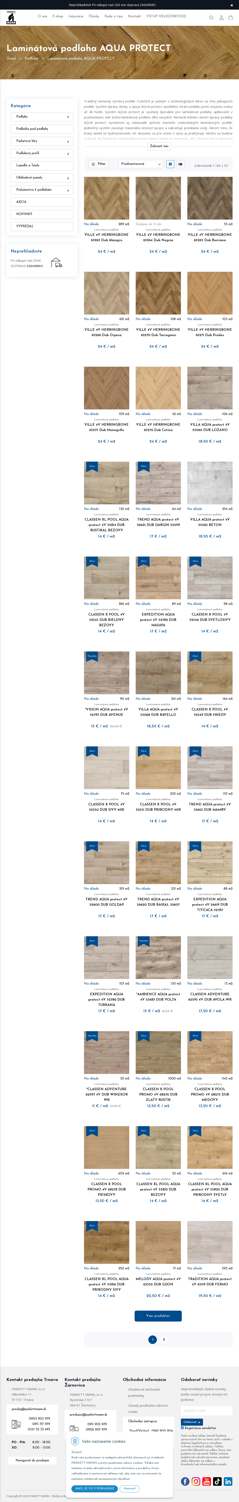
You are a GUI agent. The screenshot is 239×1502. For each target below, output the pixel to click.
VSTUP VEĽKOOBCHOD (166, 16)
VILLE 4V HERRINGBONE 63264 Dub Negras (158, 234)
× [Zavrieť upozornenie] (231, 4)
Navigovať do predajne (32, 1460)
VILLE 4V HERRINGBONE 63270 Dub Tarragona (158, 329)
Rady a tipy (114, 16)
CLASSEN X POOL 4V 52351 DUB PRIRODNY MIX (158, 804)
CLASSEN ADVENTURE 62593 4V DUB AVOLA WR (210, 994)
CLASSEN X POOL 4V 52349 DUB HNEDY (210, 709)
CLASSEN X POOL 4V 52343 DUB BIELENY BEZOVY (106, 617)
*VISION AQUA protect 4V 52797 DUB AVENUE (106, 709)
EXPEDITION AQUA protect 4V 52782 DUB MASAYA (158, 617)
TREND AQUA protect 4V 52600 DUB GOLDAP (106, 899)
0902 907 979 (96, 1429)
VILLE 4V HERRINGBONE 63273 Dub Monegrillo (106, 424)
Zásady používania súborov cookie (148, 1408)
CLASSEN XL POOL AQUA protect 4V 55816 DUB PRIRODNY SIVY (106, 1281)
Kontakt (134, 16)
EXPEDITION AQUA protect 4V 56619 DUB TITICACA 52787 (210, 902)
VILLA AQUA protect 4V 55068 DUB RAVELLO (158, 709)
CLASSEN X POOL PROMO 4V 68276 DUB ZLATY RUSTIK (158, 1091)
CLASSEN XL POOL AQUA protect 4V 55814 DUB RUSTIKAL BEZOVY (106, 522)
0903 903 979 (39, 1419)
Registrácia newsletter (200, 1428)
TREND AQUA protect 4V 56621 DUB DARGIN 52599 (158, 519)
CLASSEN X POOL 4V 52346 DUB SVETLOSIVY (210, 614)
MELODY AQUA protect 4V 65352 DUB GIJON (158, 1278)
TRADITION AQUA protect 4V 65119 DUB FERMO (210, 1278)
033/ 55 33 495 (39, 1429)
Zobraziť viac (159, 146)
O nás (42, 16)
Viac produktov (158, 1316)
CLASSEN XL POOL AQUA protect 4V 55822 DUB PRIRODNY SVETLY (210, 1186)
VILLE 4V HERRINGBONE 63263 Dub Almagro (106, 234)
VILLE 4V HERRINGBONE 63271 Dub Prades (210, 329)
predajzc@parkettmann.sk (88, 1414)
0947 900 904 (162, 1431)
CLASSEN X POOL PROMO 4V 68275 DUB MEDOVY (210, 1091)
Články (94, 16)
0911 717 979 (41, 1424)
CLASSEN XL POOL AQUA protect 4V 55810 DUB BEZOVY (158, 1186)
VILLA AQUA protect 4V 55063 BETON (210, 519)
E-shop (58, 16)
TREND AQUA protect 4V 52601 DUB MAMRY (210, 804)
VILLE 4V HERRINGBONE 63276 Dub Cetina (158, 424)
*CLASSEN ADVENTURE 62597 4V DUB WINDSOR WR (106, 1091)
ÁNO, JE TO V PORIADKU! (94, 1488)
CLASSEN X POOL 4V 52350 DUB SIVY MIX (106, 804)
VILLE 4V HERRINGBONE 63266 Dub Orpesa (106, 329)
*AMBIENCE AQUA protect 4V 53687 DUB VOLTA (158, 994)
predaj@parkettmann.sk (29, 1409)
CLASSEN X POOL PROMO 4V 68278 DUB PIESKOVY (106, 1186)
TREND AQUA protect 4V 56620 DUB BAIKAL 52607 (158, 899)
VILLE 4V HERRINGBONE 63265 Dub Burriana (210, 234)
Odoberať (191, 1422)
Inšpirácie (76, 16)
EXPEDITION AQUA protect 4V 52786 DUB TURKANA (106, 997)
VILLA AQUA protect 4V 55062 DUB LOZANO (210, 424)
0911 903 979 (97, 1424)
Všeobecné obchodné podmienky (144, 1392)
